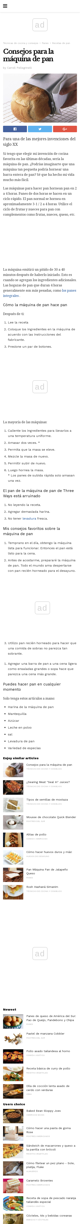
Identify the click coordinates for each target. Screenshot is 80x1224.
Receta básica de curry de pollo (48, 937)
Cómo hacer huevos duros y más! (49, 721)
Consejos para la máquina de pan (49, 633)
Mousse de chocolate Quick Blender (51, 686)
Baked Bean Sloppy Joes (43, 979)
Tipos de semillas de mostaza (47, 668)
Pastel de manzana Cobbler (45, 902)
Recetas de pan (61, 43)
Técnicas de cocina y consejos (20, 43)
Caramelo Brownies (39, 1049)
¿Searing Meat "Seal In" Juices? (48, 651)
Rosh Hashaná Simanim (42, 755)
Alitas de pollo (36, 703)
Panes (45, 43)
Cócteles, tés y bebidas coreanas (49, 1084)
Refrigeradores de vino (41, 1101)
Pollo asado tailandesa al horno (48, 920)
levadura (29, 453)
